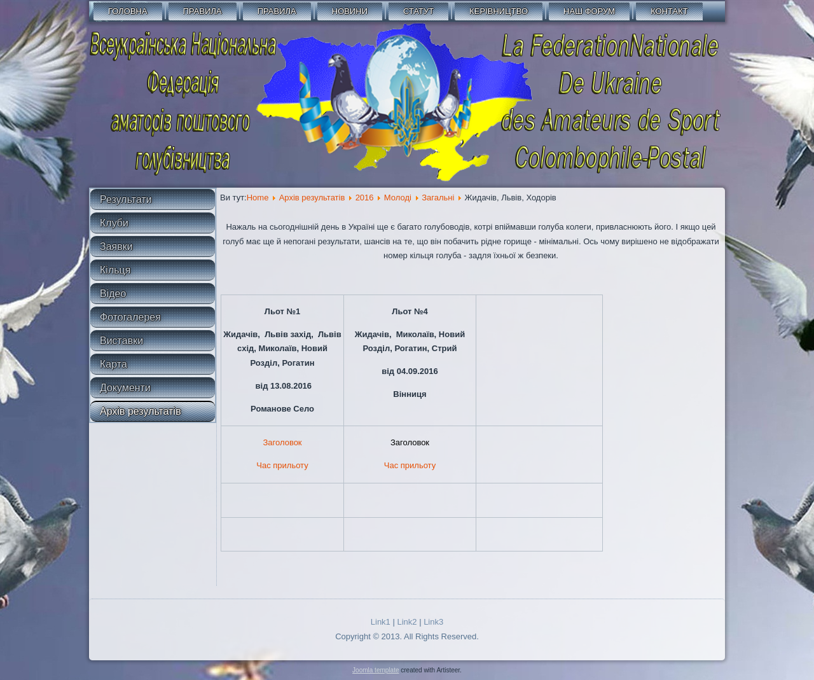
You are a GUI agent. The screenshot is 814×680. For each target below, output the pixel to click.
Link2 (407, 622)
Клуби (114, 223)
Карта (113, 364)
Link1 (380, 622)
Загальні (438, 197)
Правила (202, 11)
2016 (364, 197)
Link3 (433, 622)
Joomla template (375, 670)
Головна (128, 11)
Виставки (121, 340)
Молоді (397, 197)
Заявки (116, 246)
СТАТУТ (418, 11)
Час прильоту (282, 465)
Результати (126, 199)
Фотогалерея (130, 317)
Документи (125, 387)
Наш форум (589, 11)
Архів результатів (140, 411)
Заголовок (282, 442)
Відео (113, 293)
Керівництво (498, 11)
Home (258, 197)
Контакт (669, 11)
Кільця (115, 270)
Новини (350, 11)
